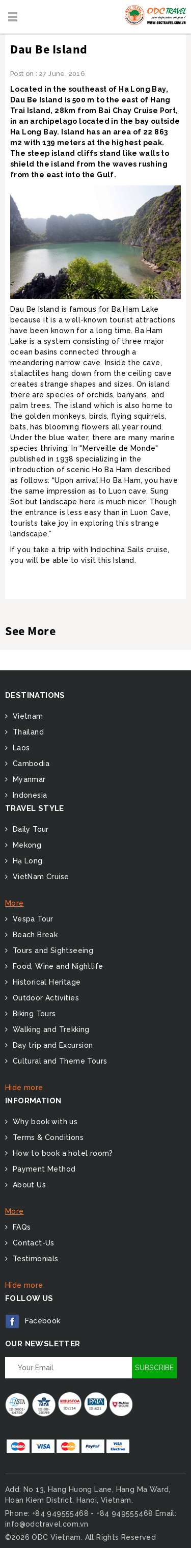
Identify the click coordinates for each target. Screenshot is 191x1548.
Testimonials (34, 1259)
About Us (28, 1185)
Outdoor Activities (44, 998)
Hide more (24, 1087)
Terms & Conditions (47, 1137)
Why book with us (43, 1122)
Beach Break (34, 935)
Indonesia (28, 795)
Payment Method (42, 1169)
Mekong (25, 845)
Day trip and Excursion (51, 1045)
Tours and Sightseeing (51, 950)
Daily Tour (29, 829)
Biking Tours (33, 1014)
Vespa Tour (31, 919)
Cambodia (29, 763)
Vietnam (26, 716)
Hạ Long (26, 861)
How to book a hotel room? (61, 1153)
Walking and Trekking (49, 1029)
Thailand (27, 732)
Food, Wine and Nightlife (56, 966)
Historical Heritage (45, 982)
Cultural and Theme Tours (58, 1061)
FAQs (20, 1227)
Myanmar (27, 779)
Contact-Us (32, 1243)
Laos (20, 748)
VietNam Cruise (39, 877)
